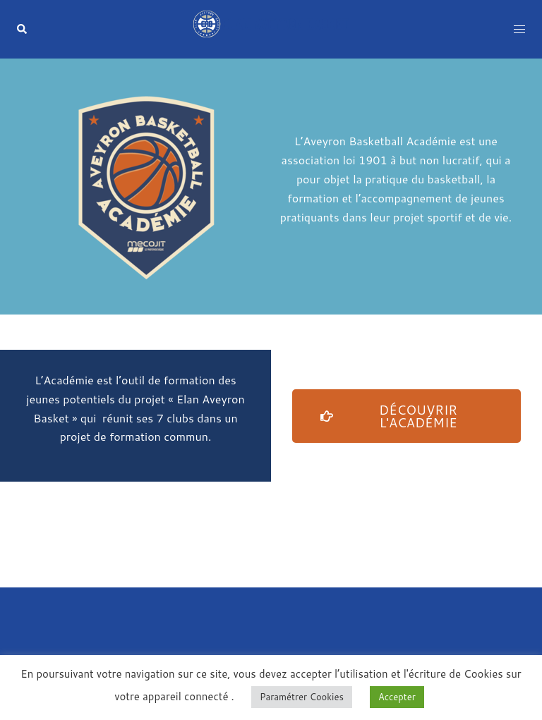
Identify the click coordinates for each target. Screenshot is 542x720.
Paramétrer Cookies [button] (302, 696)
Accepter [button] (397, 696)
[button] (22, 29)
